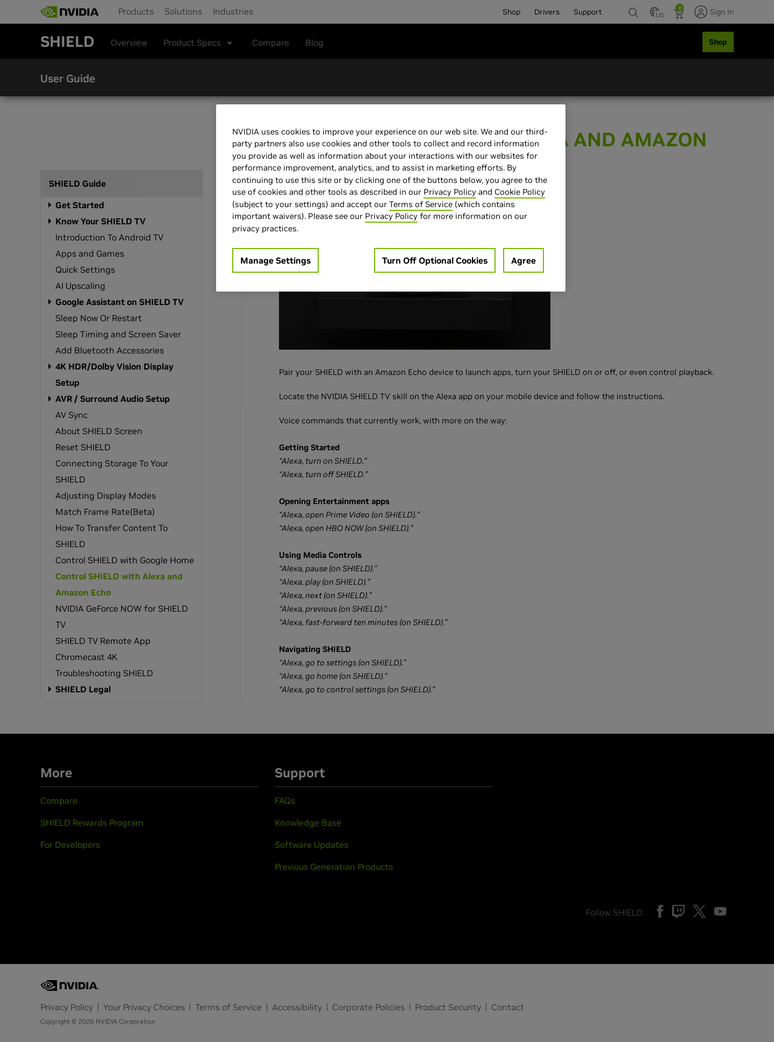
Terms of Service (421, 204)
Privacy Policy (450, 192)
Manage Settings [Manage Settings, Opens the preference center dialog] (275, 260)
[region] (390, 198)
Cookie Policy (519, 192)
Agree (523, 260)
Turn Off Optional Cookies (435, 260)
